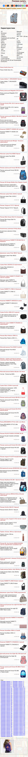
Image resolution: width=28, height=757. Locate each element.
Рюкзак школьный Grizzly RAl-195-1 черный (13, 445)
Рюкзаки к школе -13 (6, 689)
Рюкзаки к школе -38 (19, 705)
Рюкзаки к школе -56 (19, 717)
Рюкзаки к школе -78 (19, 732)
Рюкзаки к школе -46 (19, 710)
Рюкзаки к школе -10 (18, 686)
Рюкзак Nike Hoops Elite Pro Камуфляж (11, 217)
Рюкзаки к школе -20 (19, 693)
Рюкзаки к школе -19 (6, 693)
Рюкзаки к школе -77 (6, 732)
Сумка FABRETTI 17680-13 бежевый (10, 289)
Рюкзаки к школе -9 (6, 686)
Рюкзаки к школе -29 (6, 700)
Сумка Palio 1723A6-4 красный (9, 385)
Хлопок (19, 33)
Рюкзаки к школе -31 (6, 701)
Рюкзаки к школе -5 (6, 684)
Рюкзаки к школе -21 (6, 694)
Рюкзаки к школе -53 (6, 716)
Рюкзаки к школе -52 (19, 714)
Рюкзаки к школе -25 (6, 697)
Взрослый (19, 47)
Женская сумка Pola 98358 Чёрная (10, 153)
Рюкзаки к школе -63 (6, 722)
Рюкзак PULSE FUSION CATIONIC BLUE (11, 433)
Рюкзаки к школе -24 (19, 696)
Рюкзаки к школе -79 (6, 733)
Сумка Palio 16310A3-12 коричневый (11, 264)
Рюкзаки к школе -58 (19, 718)
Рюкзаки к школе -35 (6, 704)
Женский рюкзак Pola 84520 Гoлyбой (11, 347)
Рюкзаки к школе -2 (18, 681)
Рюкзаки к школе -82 (19, 734)
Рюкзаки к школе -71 (6, 728)
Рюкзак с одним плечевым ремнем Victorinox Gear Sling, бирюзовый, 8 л (11, 359)
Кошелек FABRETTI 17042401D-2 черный (12, 642)
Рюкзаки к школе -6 (18, 684)
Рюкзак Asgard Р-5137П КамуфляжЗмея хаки (13, 456)
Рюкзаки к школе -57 (6, 718)
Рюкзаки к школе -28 (19, 698)
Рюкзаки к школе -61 (6, 721)
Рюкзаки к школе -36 (19, 704)
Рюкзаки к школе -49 (6, 713)
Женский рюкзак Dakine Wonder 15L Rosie (12, 371)
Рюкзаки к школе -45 (6, 710)
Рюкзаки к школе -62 (19, 721)
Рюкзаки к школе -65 (6, 724)
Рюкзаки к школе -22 (19, 694)
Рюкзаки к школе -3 (6, 682)
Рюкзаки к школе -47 (6, 712)
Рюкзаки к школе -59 (6, 720)
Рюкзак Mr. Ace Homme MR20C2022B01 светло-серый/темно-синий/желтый (11, 544)
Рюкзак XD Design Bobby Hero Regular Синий (13, 182)
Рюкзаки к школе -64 (19, 722)
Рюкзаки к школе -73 (6, 729)
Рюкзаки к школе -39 (6, 706)
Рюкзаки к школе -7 (6, 685)
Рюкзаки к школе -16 (19, 690)
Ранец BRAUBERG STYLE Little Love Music (12, 422)
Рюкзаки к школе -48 (19, 712)
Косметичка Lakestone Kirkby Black (10, 228)
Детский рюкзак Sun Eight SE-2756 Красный (13, 653)
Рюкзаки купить (20, 1)
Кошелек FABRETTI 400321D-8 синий (11, 300)
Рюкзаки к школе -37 (6, 705)
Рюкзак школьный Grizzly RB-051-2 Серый (12, 397)
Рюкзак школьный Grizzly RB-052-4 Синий (12, 167)
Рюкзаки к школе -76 (19, 730)
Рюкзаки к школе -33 (6, 702)
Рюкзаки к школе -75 (6, 730)
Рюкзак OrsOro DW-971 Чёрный (9, 507)
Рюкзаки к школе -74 (19, 729)
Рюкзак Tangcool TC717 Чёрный (9, 205)
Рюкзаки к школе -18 (19, 692)
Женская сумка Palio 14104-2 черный (11, 193)
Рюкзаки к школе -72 (19, 728)
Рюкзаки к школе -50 (19, 713)
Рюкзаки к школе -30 (19, 700)
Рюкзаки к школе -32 (19, 701)
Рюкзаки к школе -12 (19, 688)
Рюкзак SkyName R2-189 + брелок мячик (12, 479)
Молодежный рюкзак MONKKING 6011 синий (13, 468)
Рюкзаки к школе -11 (6, 688)
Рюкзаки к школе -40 (19, 706)
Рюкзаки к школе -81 (6, 734)
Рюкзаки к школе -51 (6, 714)
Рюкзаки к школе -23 (6, 696)
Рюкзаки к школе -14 (19, 689)
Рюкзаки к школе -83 (6, 736)
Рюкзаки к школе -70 (19, 726)
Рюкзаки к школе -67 (6, 725)
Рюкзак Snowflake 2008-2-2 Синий (10, 630)
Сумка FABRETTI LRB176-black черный (11, 581)
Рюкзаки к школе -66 (19, 724)
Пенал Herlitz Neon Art (6, 67)
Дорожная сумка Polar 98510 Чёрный (11, 253)
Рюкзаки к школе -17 (6, 692)
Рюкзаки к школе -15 (6, 690)
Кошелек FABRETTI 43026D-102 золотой (12, 129)
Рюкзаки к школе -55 (6, 717)
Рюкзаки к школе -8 (18, 685)
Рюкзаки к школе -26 (19, 697)
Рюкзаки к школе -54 (19, 716)
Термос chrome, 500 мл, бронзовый (10, 531)
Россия (19, 58)
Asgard (19, 42)
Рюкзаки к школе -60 (19, 720)
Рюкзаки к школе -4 (18, 682)
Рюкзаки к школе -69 (6, 726)
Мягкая (19, 34)
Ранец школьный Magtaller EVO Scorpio (12, 90)
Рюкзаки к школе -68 (19, 725)
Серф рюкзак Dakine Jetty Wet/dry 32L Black (13, 569)
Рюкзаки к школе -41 (6, 708)
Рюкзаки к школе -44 (19, 709)
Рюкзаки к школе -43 (6, 709)
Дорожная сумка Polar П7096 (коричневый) (13, 592)
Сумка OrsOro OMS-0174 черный (9, 312)
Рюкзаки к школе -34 (19, 702)
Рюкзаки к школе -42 (19, 708)
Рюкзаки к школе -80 (19, 733)
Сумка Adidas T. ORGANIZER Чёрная (11, 79)
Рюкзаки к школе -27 (6, 698)
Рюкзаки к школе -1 (6, 681)
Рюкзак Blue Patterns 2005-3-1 (9, 335)
